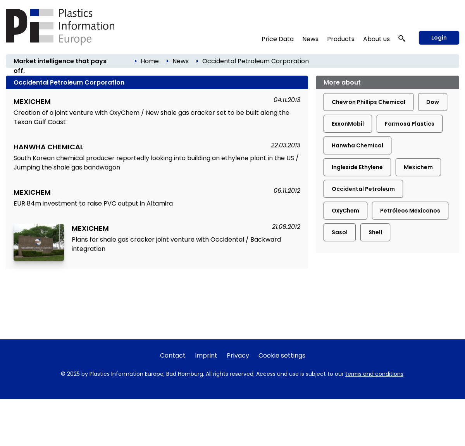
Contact (173, 355)
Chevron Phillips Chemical (368, 102)
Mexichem (418, 167)
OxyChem (345, 210)
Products (341, 39)
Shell (375, 232)
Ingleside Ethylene (357, 167)
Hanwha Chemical (357, 145)
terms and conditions (374, 374)
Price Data (278, 39)
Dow (432, 102)
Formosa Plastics (409, 124)
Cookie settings (281, 355)
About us (376, 39)
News (310, 39)
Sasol (340, 232)
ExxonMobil (348, 124)
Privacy (238, 355)
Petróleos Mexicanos (410, 210)
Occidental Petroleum (363, 189)
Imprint (206, 355)
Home (150, 61)
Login (439, 37)
